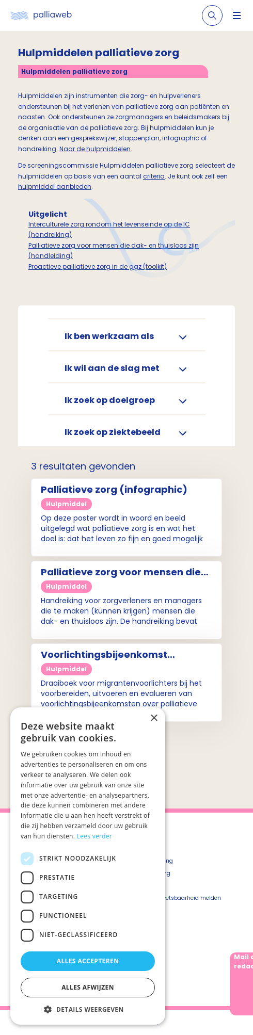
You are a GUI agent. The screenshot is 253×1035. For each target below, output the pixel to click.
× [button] (153, 718)
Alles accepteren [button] (88, 961)
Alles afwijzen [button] (87, 987)
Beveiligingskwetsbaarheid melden (173, 898)
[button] (88, 1009)
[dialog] (87, 866)
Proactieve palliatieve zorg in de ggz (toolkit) (97, 266)
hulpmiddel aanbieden (54, 186)
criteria (154, 176)
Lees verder (95, 836)
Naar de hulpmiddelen (95, 148)
